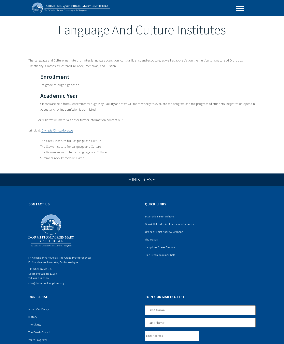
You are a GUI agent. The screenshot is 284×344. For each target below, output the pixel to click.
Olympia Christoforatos (57, 130)
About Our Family (38, 309)
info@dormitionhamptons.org (46, 283)
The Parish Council (39, 332)
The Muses (151, 239)
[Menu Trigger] (238, 8)
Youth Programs (38, 340)
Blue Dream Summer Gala (160, 255)
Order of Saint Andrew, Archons (164, 232)
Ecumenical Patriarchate (159, 216)
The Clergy (34, 324)
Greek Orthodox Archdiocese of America (169, 224)
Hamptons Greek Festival (160, 247)
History (32, 317)
